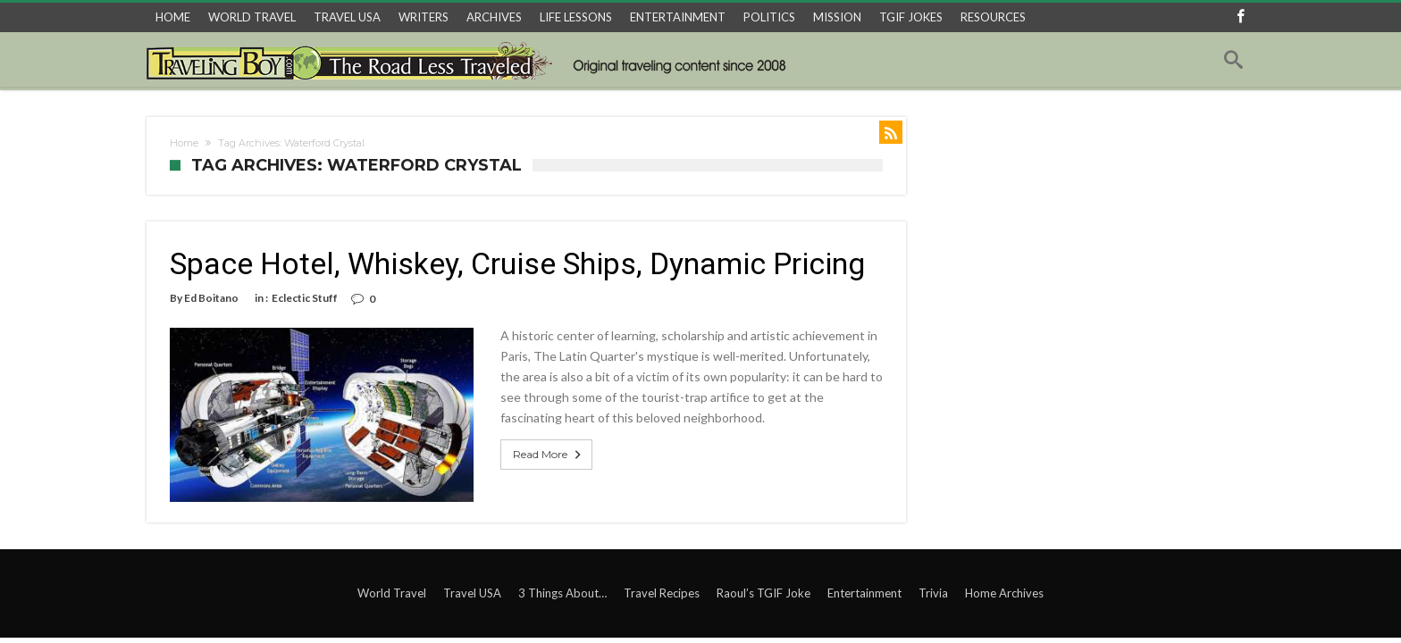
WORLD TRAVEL (252, 17)
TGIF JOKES (911, 17)
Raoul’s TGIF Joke (763, 593)
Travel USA (472, 593)
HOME (172, 17)
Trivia (933, 593)
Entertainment (864, 593)
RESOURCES (993, 17)
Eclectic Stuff (305, 298)
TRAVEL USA (347, 17)
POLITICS (769, 17)
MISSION (837, 17)
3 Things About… (562, 593)
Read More (548, 454)
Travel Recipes (662, 593)
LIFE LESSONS (576, 17)
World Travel (391, 593)
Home (184, 143)
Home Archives (1004, 593)
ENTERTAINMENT (678, 17)
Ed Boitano (211, 298)
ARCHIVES (494, 17)
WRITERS (423, 17)
